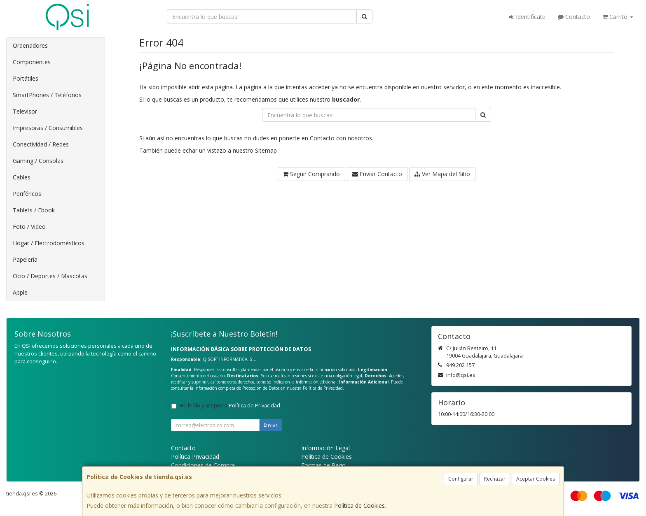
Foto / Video (29, 226)
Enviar (271, 424)
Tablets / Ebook (34, 210)
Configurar (460, 478)
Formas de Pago (323, 465)
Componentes (32, 62)
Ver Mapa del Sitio (442, 174)
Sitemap (266, 150)
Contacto (574, 17)
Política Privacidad (195, 456)
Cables (21, 177)
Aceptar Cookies (535, 478)
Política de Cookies (359, 505)
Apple (20, 292)
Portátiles (25, 78)
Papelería (25, 259)
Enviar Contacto (377, 174)
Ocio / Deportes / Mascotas (50, 276)
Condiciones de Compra (203, 465)
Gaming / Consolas (38, 161)
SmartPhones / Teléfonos (47, 95)
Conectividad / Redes (41, 144)
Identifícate (527, 17)
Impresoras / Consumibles (48, 128)
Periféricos (27, 194)
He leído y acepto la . (230, 405)
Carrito (617, 17)
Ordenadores (30, 45)
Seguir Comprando (311, 174)
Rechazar (495, 478)
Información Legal (325, 448)
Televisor (25, 111)
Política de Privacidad (323, 388)
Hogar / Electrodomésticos (48, 243)
